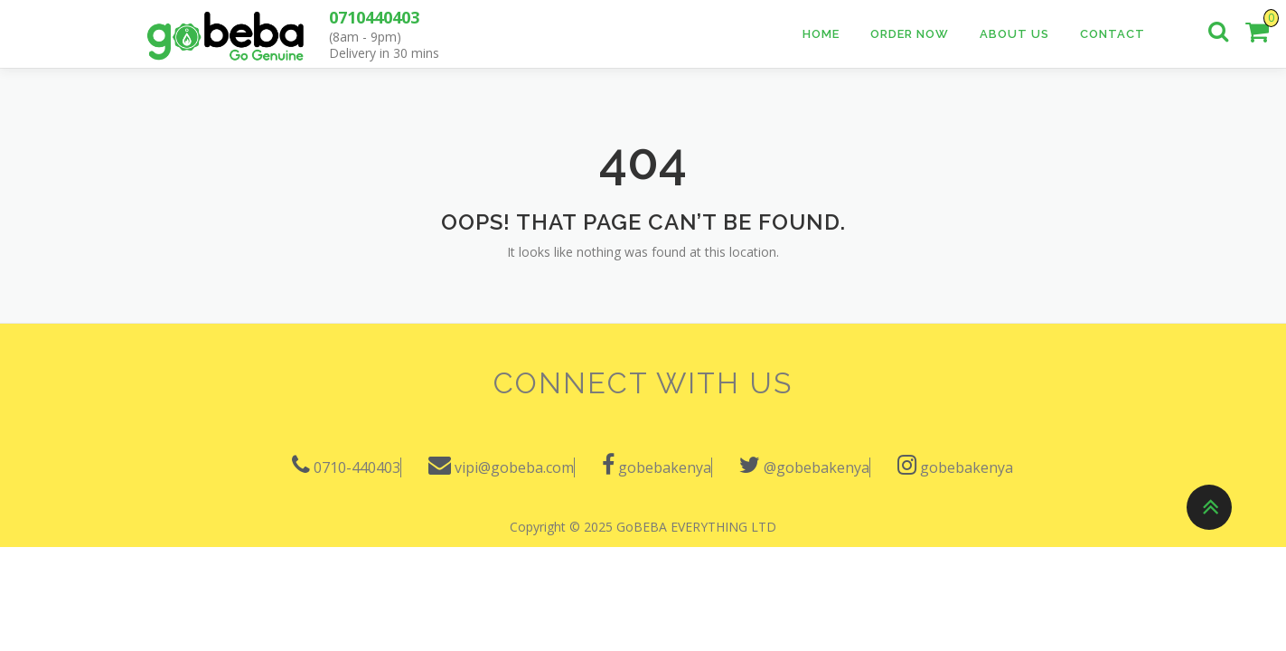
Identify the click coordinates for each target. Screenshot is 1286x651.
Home (821, 34)
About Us (1014, 34)
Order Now (909, 34)
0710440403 (374, 17)
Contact (1112, 34)
